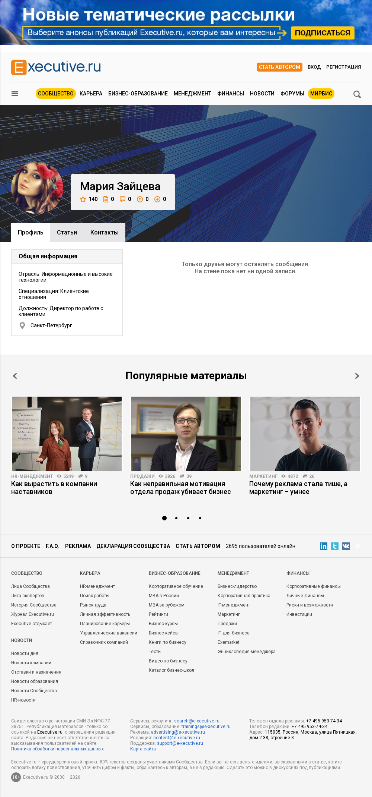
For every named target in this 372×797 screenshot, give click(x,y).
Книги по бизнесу (167, 642)
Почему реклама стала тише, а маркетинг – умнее (298, 487)
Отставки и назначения (36, 672)
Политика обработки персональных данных (57, 749)
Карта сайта (143, 749)
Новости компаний (31, 662)
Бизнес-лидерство (237, 586)
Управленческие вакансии (108, 633)
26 (311, 476)
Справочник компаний (104, 642)
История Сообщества (34, 605)
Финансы (230, 94)
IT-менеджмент (234, 605)
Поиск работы (94, 595)
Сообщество (56, 94)
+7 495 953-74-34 (324, 721)
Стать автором (279, 67)
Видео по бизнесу (168, 661)
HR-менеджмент (32, 476)
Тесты (155, 651)
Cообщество (26, 573)
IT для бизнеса (234, 633)
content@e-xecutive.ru (176, 737)
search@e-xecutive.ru (196, 721)
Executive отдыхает (31, 623)
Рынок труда (93, 605)
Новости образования (34, 681)
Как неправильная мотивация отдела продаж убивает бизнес (180, 487)
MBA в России (164, 595)
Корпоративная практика (244, 595)
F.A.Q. (53, 546)
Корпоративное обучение (176, 586)
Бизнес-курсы (163, 623)
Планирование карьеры (105, 623)
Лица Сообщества (30, 586)
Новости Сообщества (34, 690)
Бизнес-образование (138, 94)
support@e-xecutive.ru (180, 743)
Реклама (78, 546)
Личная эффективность (105, 614)
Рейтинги (158, 614)
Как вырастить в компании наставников (54, 487)
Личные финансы (305, 595)
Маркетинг (263, 476)
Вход (314, 67)
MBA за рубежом (167, 605)
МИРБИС (321, 94)
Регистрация (343, 67)
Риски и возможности (309, 605)
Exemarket (229, 642)
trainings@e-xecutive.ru (206, 726)
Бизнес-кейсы (164, 633)
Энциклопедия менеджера (247, 651)
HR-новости (23, 700)
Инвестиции (299, 614)
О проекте (25, 546)
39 (189, 476)
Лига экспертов (27, 595)
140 (88, 199)
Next (357, 375)
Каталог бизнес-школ (171, 670)
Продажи (142, 476)
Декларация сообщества (133, 546)
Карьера (91, 94)
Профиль (31, 232)
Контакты (104, 232)
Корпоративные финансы (313, 586)
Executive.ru (49, 732)
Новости (262, 94)
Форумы (292, 94)
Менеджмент (192, 94)
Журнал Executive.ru (32, 614)
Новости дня (24, 653)
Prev (15, 375)
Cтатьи (67, 232)
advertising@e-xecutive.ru (178, 732)
